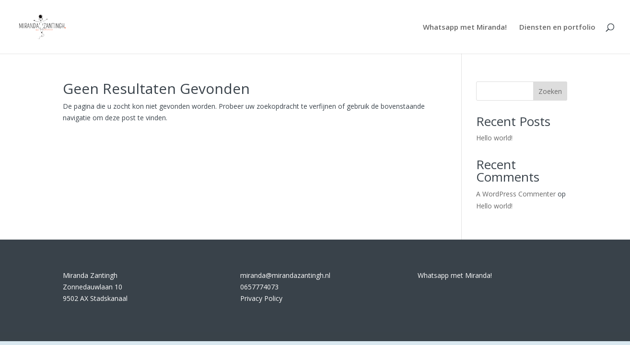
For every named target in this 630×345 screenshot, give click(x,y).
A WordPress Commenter (516, 193)
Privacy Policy (261, 298)
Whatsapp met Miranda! (465, 27)
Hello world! (494, 137)
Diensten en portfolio (557, 27)
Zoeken (550, 91)
